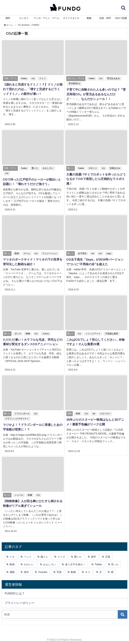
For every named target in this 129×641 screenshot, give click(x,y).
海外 (26, 566)
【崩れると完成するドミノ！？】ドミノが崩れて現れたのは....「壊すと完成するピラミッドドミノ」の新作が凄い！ (32, 89)
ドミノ (42, 78)
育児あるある (113, 78)
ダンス (17, 329)
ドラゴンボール (21, 408)
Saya (108, 249)
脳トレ (44, 551)
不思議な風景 (111, 329)
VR (92, 249)
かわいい (29, 558)
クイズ (61, 551)
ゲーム (26, 249)
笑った (115, 558)
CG (32, 78)
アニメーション (49, 249)
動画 (16, 249)
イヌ (12, 551)
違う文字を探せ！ (75, 558)
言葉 (107, 551)
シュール (18, 489)
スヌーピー (104, 408)
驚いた (34, 164)
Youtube (42, 566)
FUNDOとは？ (14, 587)
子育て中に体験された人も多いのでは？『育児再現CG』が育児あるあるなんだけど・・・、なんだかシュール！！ (96, 94)
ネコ (87, 566)
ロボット (92, 164)
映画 (78, 408)
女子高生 (82, 249)
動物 (89, 18)
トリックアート (92, 329)
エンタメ (23, 18)
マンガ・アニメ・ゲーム (46, 18)
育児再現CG (74, 83)
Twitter (24, 78)
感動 (12, 566)
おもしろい (47, 164)
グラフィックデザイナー (16, 414)
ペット (27, 551)
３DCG (45, 329)
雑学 (8, 18)
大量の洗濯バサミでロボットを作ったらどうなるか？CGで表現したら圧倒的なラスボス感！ (96, 175)
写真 (59, 566)
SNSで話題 (121, 18)
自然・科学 (105, 18)
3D (93, 408)
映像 (27, 329)
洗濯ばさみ (114, 164)
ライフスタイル (71, 18)
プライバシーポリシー (19, 596)
